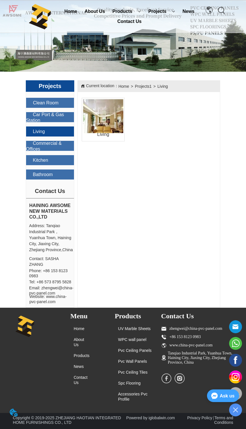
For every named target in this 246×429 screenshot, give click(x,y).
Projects (161, 11)
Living (162, 86)
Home (71, 11)
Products (126, 11)
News (188, 11)
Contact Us (129, 21)
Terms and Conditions (223, 420)
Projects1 (143, 86)
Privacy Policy (199, 418)
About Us (95, 11)
